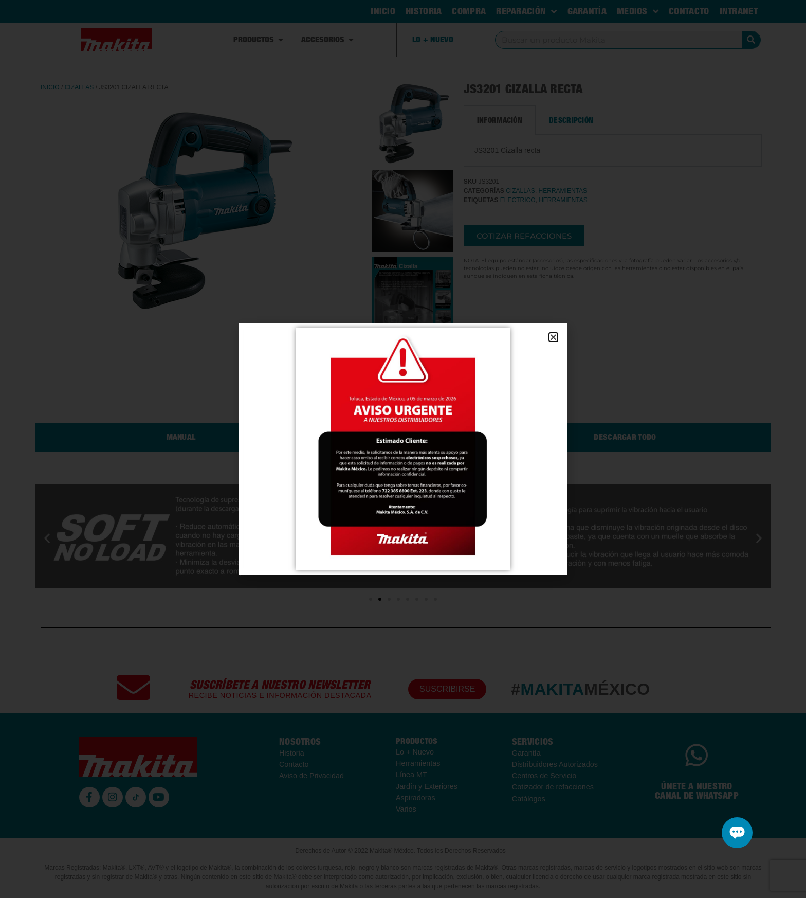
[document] (403, 449)
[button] (553, 337)
